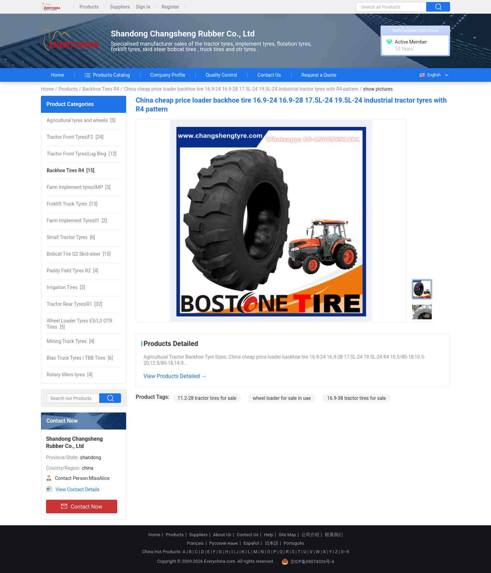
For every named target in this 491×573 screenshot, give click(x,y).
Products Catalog (107, 75)
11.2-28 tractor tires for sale (207, 398)
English (430, 75)
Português (294, 543)
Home (57, 75)
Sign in (143, 7)
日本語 (271, 543)
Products (89, 7)
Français (195, 543)
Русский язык (223, 543)
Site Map (287, 535)
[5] (81, 120)
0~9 (345, 551)
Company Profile (167, 75)
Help (268, 535)
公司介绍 (310, 535)
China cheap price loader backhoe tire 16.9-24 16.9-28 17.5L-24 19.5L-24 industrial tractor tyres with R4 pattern (241, 89)
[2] (77, 220)
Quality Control (221, 75)
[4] (72, 270)
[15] (70, 170)
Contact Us (269, 75)
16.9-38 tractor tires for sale (356, 398)
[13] (72, 204)
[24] (75, 137)
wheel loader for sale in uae (282, 398)
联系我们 (334, 535)
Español (251, 543)
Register (170, 7)
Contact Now (81, 506)
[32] (74, 304)
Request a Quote (319, 75)
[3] (78, 187)
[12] (82, 153)
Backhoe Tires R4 (100, 89)
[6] (71, 237)
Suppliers (120, 7)
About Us (222, 535)
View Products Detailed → (175, 376)
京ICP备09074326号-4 (308, 562)
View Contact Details (78, 489)
